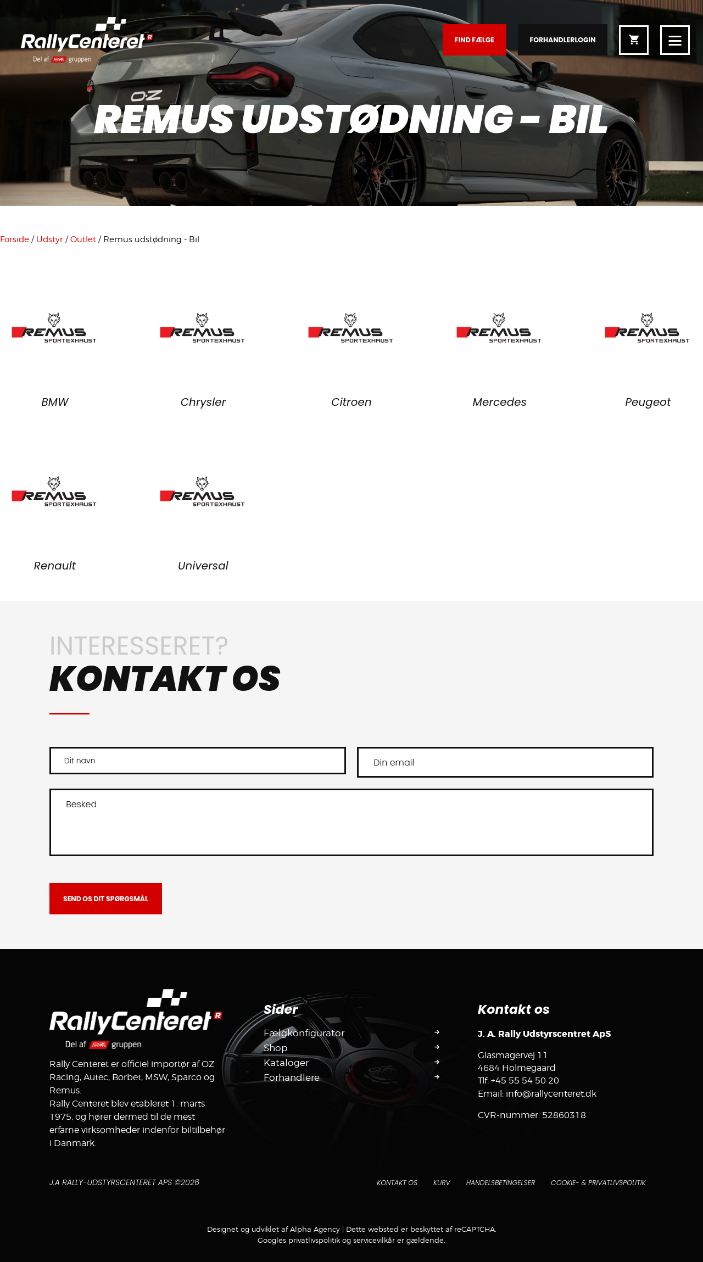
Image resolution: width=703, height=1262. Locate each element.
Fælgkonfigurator (306, 1033)
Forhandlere (293, 1078)
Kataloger (287, 1063)
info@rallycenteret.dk (551, 1093)
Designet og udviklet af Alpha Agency (273, 1229)
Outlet (83, 239)
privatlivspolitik (314, 1240)
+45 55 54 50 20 (525, 1080)
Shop (276, 1047)
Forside (14, 239)
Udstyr (49, 239)
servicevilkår (374, 1240)
